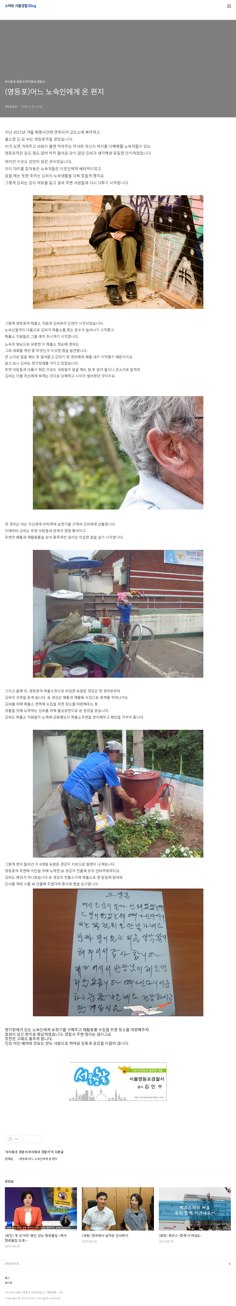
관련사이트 (12, 1263)
